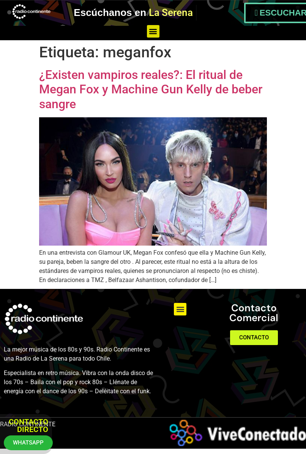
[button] (153, 31)
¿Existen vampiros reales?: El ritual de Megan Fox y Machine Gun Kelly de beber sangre (150, 89)
